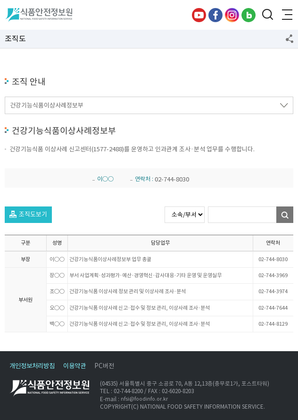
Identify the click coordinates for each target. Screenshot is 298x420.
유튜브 (199, 15)
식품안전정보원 (38, 15)
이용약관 (74, 366)
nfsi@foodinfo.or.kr (144, 399)
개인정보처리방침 (32, 366)
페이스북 (215, 15)
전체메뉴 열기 (286, 15)
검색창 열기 (267, 15)
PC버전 (104, 366)
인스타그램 (232, 15)
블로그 (248, 15)
